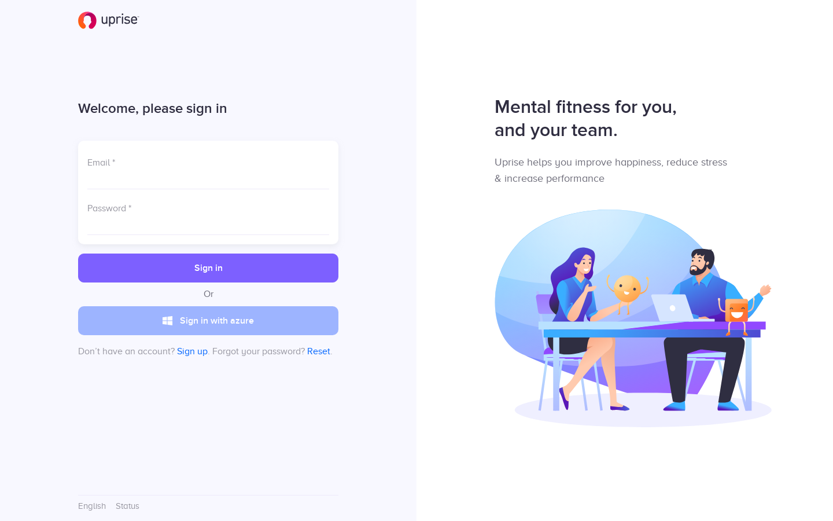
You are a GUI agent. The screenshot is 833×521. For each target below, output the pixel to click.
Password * (109, 208)
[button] (208, 268)
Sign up (192, 351)
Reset (318, 351)
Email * (101, 162)
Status (127, 506)
